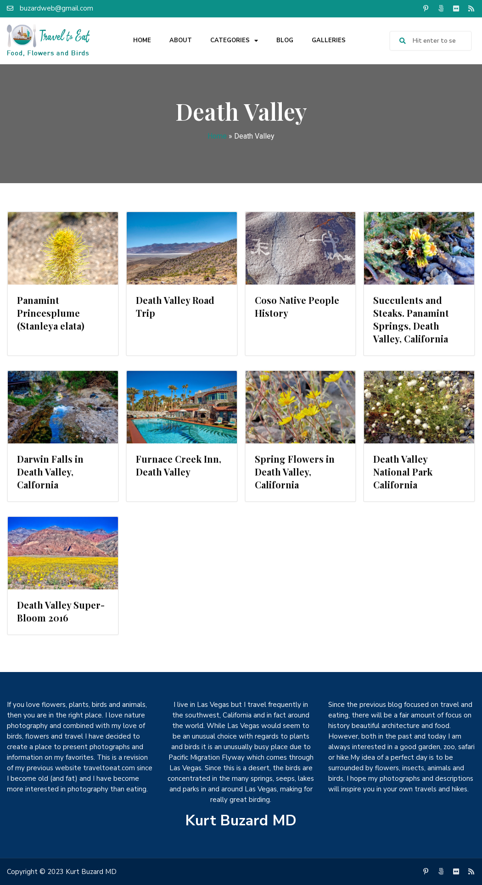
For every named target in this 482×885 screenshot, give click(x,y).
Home (142, 40)
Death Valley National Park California (402, 472)
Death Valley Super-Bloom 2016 (61, 611)
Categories (234, 40)
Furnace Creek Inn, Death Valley (178, 465)
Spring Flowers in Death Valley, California (295, 472)
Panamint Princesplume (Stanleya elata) (50, 313)
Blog (284, 40)
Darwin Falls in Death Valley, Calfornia (50, 472)
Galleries (329, 40)
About (180, 40)
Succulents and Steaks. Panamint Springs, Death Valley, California (411, 319)
